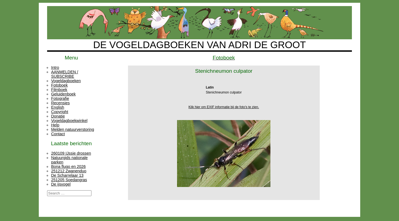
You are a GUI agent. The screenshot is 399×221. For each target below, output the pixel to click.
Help (55, 125)
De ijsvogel (60, 184)
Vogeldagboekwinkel (69, 120)
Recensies (60, 103)
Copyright (59, 112)
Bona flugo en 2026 (68, 166)
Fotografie (60, 98)
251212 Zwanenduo (68, 171)
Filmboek (59, 89)
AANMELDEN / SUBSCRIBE (64, 74)
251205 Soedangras (69, 180)
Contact (58, 134)
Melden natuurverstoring (72, 129)
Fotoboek (59, 85)
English (57, 107)
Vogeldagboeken (66, 81)
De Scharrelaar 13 (67, 175)
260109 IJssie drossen (71, 153)
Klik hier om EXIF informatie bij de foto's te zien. (223, 107)
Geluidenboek (63, 94)
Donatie (58, 116)
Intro (55, 67)
